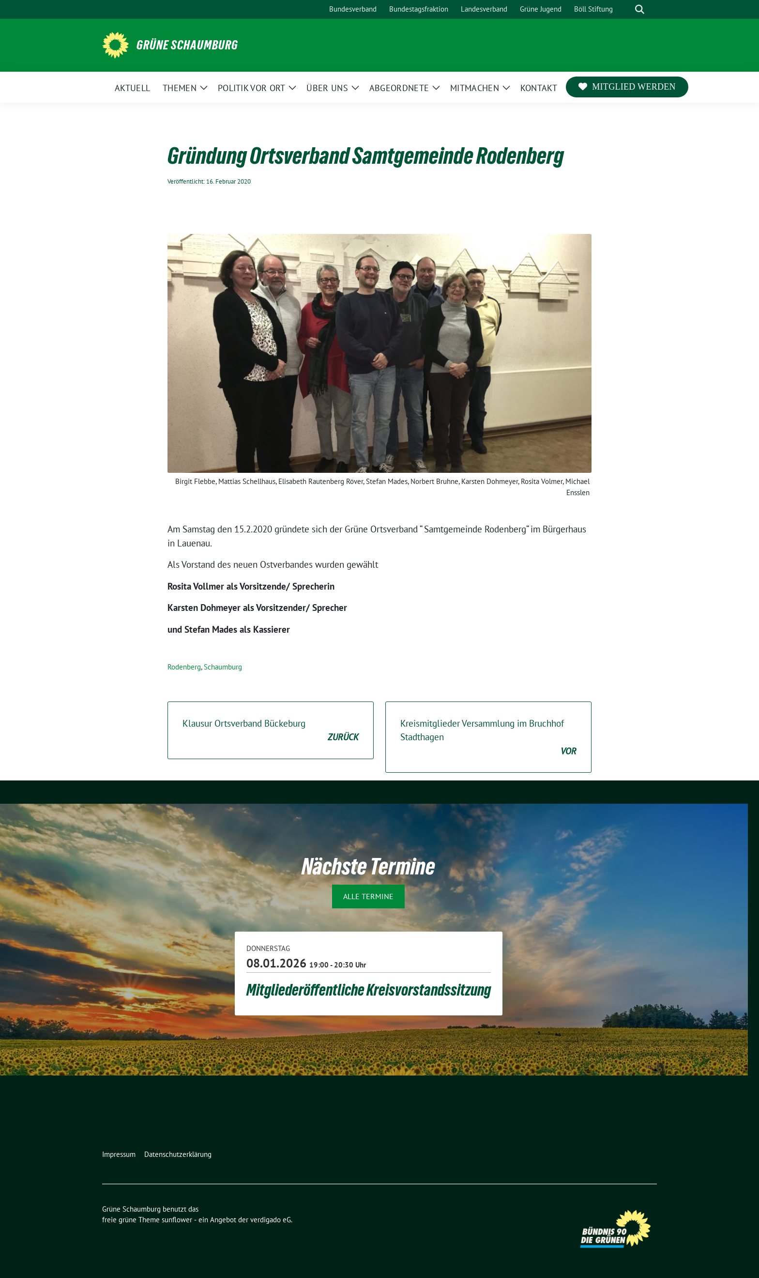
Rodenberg (184, 666)
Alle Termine (368, 896)
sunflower (177, 1219)
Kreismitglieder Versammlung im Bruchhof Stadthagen (488, 737)
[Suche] (626, 9)
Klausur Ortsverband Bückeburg (270, 730)
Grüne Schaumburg (187, 45)
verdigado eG (270, 1219)
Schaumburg (223, 666)
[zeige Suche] (639, 9)
